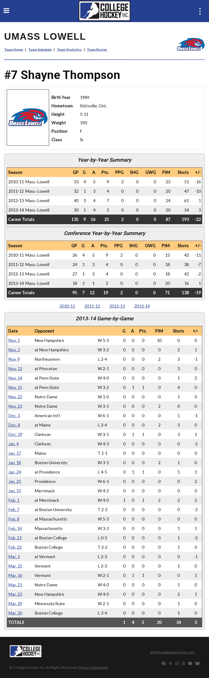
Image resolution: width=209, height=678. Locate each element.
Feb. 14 (15, 528)
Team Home (13, 49)
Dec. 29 (15, 434)
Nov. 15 (15, 387)
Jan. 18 (14, 462)
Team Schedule (40, 49)
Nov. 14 (15, 377)
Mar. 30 (15, 612)
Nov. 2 (14, 349)
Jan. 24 (14, 471)
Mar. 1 (14, 556)
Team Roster (97, 49)
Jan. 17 (14, 453)
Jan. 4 (13, 443)
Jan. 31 (14, 490)
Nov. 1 (14, 340)
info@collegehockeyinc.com (172, 652)
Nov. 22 (15, 396)
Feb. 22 (15, 547)
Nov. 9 (14, 359)
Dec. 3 (14, 415)
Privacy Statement (93, 667)
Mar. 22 (15, 594)
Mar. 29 (15, 603)
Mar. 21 (15, 584)
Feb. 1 (13, 500)
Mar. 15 (15, 565)
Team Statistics (69, 49)
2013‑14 (142, 306)
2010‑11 (67, 306)
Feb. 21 (15, 537)
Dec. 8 (14, 424)
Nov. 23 (15, 406)
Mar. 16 (15, 575)
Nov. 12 (15, 368)
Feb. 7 (13, 509)
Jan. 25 (14, 481)
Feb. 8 (13, 518)
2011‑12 (92, 306)
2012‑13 (117, 306)
